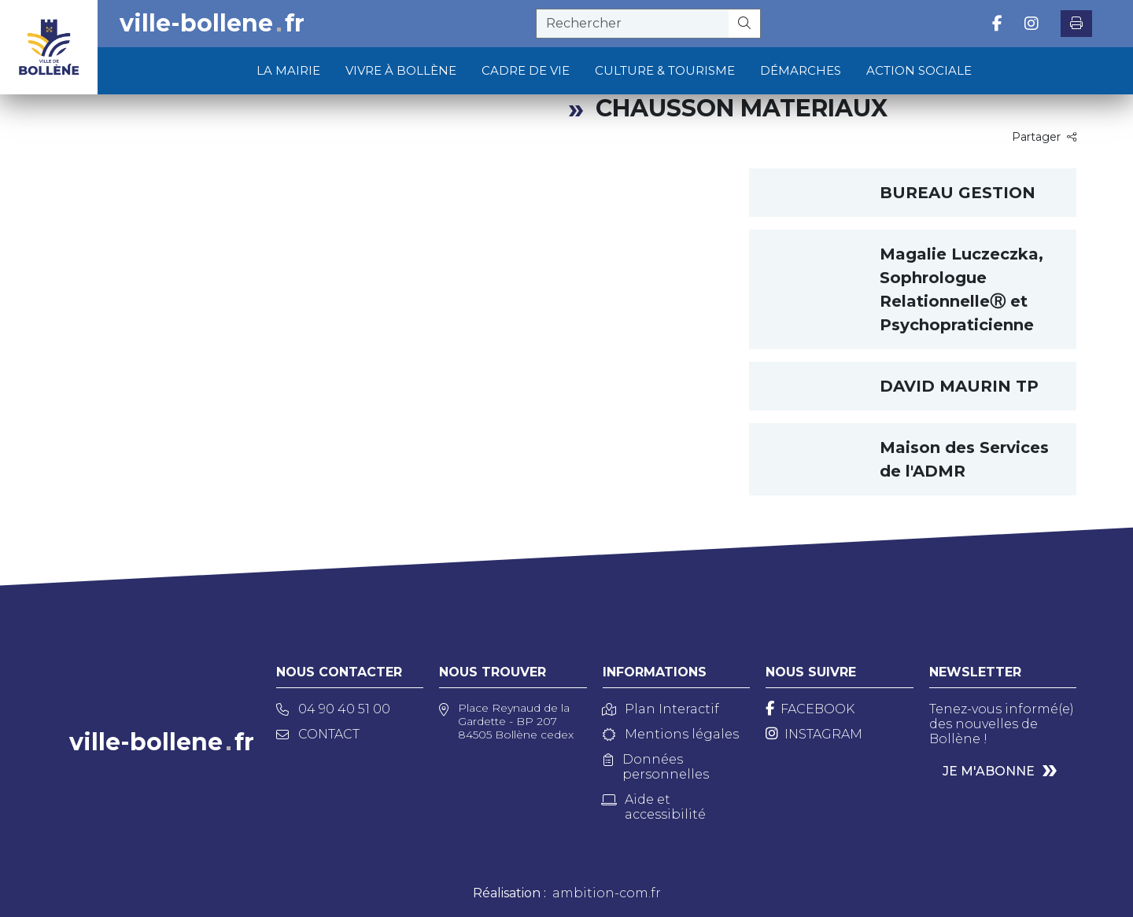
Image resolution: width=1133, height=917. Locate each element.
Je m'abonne (989, 771)
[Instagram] (814, 734)
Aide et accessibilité (654, 807)
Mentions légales (671, 734)
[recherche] (632, 24)
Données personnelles (656, 767)
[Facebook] (810, 709)
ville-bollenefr (212, 23)
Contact (318, 734)
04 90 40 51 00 (333, 709)
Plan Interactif (661, 709)
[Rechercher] (745, 24)
